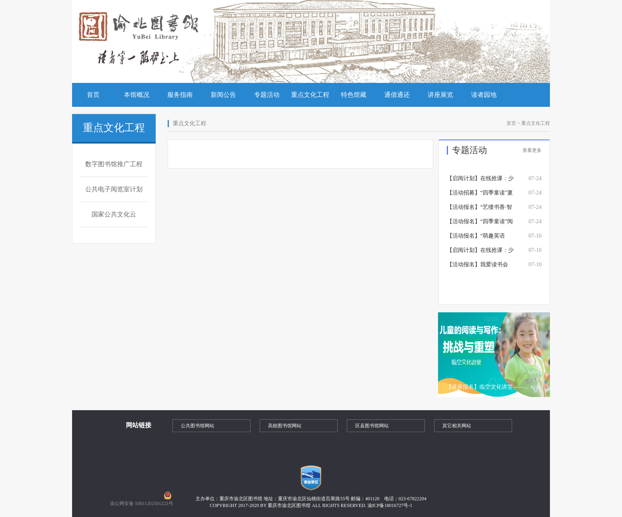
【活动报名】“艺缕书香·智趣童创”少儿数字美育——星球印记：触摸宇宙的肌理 (480, 209)
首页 (93, 94)
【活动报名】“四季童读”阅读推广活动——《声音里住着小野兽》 (480, 223)
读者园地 (484, 94)
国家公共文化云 (114, 214)
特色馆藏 (353, 94)
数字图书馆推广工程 (114, 164)
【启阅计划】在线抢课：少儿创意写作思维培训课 (480, 180)
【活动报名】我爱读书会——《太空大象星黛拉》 (477, 266)
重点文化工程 (310, 94)
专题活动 (267, 94)
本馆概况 (136, 94)
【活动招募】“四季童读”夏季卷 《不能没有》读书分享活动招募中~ (480, 195)
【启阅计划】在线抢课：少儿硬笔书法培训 (480, 252)
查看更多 (532, 150)
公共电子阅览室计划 (114, 189)
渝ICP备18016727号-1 (390, 505)
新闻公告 (223, 94)
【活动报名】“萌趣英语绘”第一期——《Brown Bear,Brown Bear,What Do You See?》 (477, 238)
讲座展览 (440, 94)
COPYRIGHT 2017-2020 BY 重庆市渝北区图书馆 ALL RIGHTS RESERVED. (289, 505)
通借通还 (397, 94)
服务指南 (180, 94)
